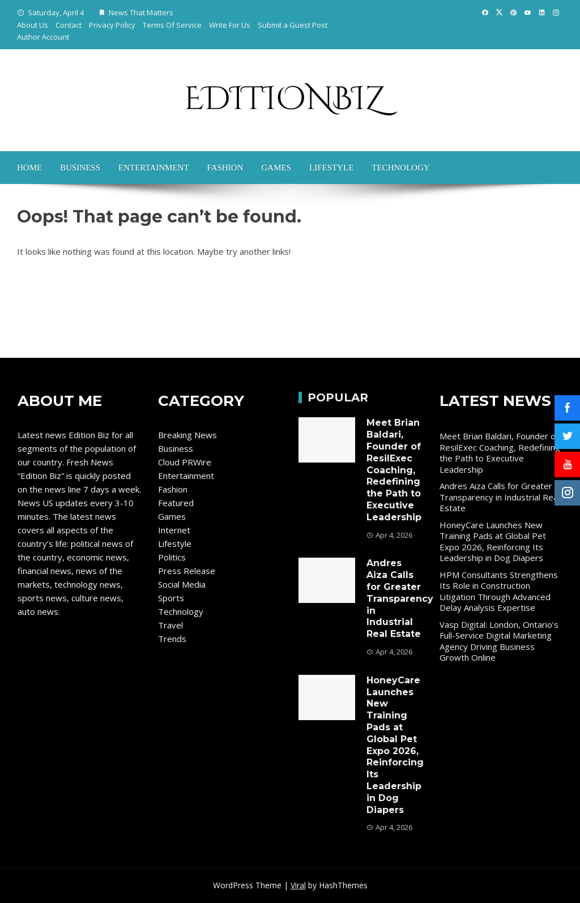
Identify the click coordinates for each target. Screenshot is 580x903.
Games (276, 167)
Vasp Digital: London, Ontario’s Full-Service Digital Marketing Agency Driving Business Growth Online (499, 641)
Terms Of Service (172, 25)
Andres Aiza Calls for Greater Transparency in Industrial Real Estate (399, 598)
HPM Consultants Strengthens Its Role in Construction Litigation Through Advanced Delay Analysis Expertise (499, 591)
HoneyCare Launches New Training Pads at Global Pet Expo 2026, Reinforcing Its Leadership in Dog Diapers (395, 745)
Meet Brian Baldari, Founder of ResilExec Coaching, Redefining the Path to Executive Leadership (393, 469)
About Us (32, 25)
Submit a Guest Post (292, 25)
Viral (298, 885)
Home (29, 167)
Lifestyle (331, 167)
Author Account (43, 37)
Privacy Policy (112, 25)
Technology (401, 167)
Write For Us (229, 25)
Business (80, 167)
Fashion (225, 167)
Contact (69, 25)
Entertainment (153, 167)
